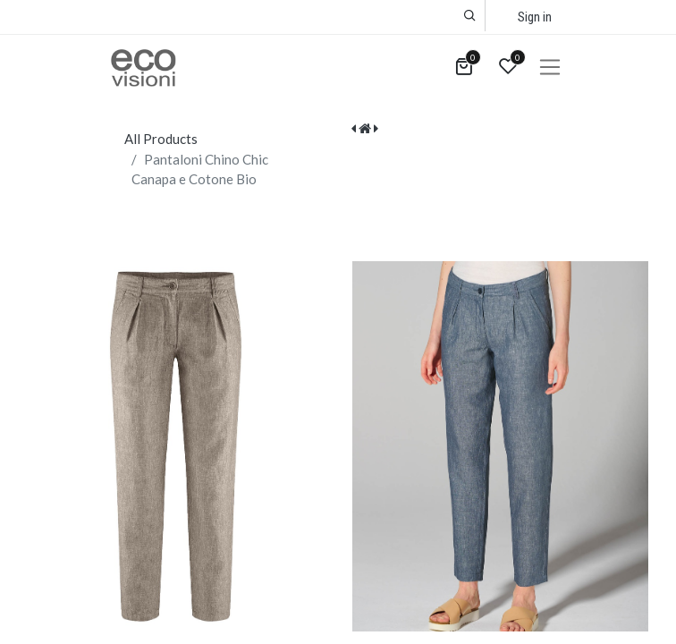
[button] (470, 15)
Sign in (535, 17)
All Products (161, 139)
